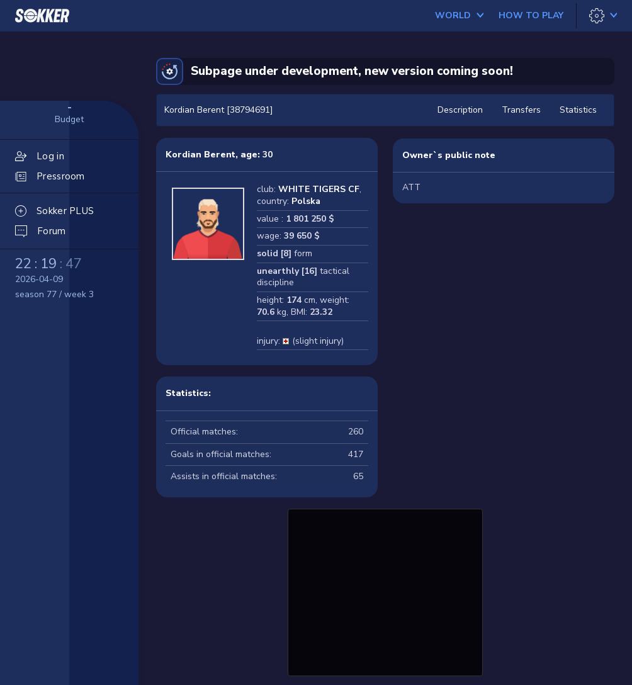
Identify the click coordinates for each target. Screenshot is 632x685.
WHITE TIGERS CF (318, 189)
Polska (305, 201)
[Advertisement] (385, 590)
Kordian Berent (200, 155)
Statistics (578, 110)
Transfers (521, 110)
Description (460, 110)
